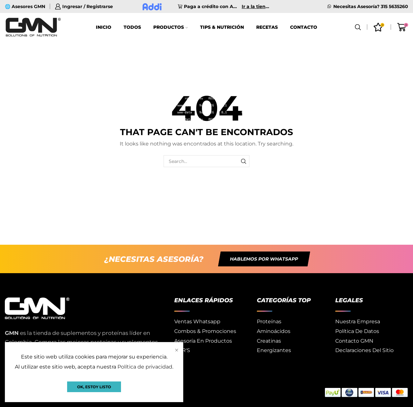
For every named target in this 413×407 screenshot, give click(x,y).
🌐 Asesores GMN (25, 6)
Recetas (267, 27)
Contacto (303, 27)
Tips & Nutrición (222, 27)
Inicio (103, 27)
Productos (170, 27)
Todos (132, 27)
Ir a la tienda (256, 6)
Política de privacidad (144, 367)
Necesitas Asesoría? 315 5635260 (370, 6)
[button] (264, 259)
